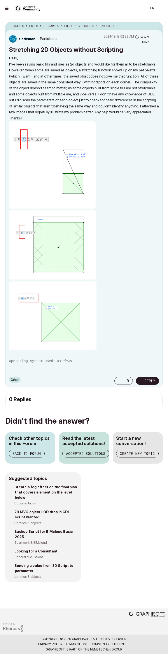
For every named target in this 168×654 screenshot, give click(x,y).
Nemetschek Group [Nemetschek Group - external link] (106, 649)
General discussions (28, 557)
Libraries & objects (27, 523)
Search (139, 8)
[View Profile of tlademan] (27, 39)
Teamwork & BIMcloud (30, 542)
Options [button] (156, 26)
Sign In (161, 8)
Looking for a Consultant (36, 551)
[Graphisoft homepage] (147, 615)
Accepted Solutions (85, 453)
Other (15, 379)
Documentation (25, 503)
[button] (52, 165)
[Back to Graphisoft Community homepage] (29, 8)
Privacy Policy (50, 644)
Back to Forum (26, 453)
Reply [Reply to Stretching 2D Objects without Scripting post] (149, 381)
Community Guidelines (109, 644)
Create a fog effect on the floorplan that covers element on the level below (45, 492)
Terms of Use (76, 644)
